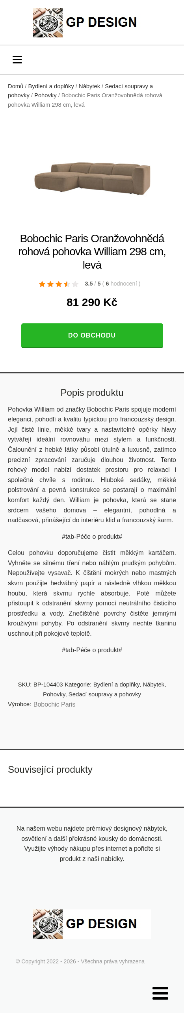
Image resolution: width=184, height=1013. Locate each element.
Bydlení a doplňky (51, 86)
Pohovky (45, 95)
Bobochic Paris (54, 704)
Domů (15, 86)
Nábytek (89, 86)
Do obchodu (92, 335)
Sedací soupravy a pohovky (105, 694)
